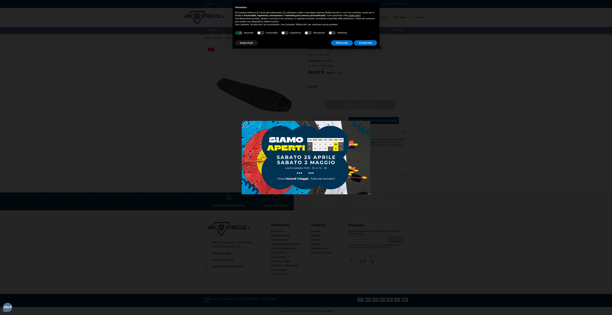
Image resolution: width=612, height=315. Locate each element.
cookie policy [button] (354, 15)
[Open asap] (7, 307)
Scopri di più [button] (246, 43)
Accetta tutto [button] (365, 43)
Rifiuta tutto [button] (342, 43)
